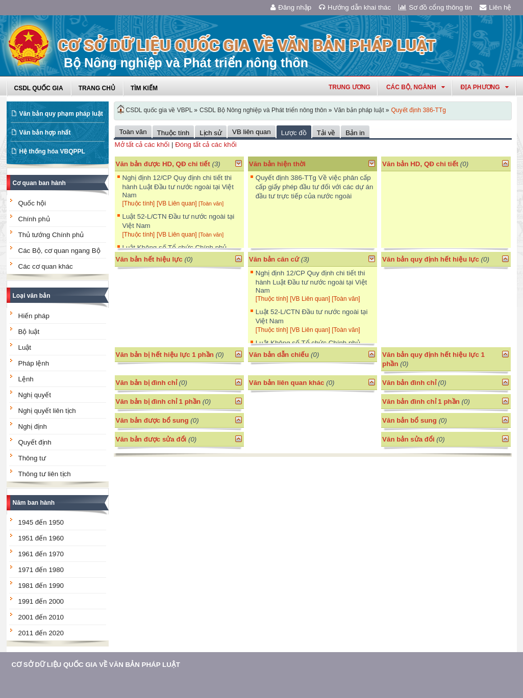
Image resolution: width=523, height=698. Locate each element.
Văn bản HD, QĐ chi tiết (421, 164)
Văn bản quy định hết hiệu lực (430, 259)
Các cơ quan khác (45, 266)
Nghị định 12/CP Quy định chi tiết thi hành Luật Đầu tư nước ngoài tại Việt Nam (178, 186)
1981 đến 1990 (41, 585)
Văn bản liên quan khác (287, 382)
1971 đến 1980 (41, 570)
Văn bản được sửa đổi (151, 439)
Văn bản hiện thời (277, 164)
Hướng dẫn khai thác (355, 7)
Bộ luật (29, 331)
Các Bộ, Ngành (415, 87)
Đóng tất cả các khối (206, 144)
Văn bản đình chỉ (409, 382)
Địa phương (485, 87)
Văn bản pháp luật (359, 110)
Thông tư (32, 458)
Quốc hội (32, 203)
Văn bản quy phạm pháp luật (61, 113)
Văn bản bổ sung (409, 420)
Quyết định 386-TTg (418, 110)
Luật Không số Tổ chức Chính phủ (174, 247)
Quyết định (35, 442)
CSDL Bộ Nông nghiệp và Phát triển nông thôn (263, 110)
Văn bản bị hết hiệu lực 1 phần (165, 354)
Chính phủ (34, 219)
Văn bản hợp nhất (45, 132)
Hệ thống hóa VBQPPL (52, 151)
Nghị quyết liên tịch (47, 411)
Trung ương (349, 87)
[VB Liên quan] (177, 203)
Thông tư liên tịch (44, 474)
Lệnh (26, 379)
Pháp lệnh (33, 363)
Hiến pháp (33, 316)
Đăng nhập (290, 7)
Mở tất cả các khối (142, 144)
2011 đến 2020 (41, 633)
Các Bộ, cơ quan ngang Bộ (59, 250)
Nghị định (32, 426)
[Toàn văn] (210, 203)
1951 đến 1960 (41, 538)
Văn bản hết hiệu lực (149, 259)
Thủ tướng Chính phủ (51, 235)
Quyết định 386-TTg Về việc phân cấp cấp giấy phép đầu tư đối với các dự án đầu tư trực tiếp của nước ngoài (314, 187)
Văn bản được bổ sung (152, 420)
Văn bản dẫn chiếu (279, 354)
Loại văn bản (32, 295)
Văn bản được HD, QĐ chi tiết (163, 164)
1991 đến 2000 (41, 601)
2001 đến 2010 (41, 617)
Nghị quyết (34, 395)
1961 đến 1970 (41, 554)
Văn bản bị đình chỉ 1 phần (158, 401)
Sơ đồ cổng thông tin (435, 7)
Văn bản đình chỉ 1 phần (421, 401)
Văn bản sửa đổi (408, 439)
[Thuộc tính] (138, 203)
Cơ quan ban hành (39, 183)
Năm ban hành (34, 502)
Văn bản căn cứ (274, 259)
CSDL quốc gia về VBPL (159, 110)
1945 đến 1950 (41, 522)
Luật (25, 347)
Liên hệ (495, 7)
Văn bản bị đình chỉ (146, 382)
